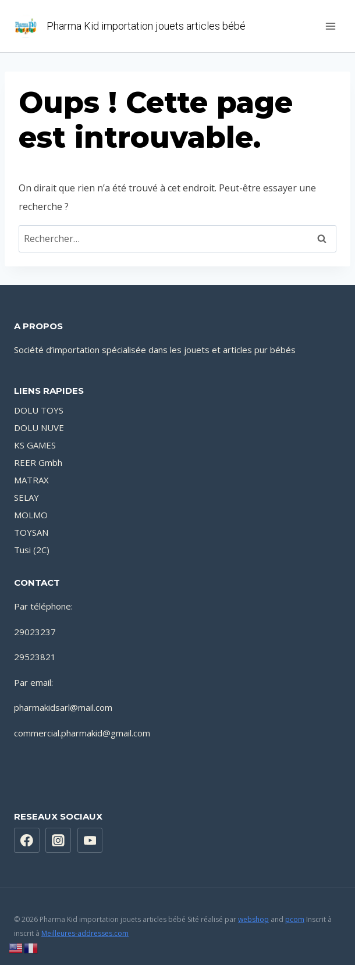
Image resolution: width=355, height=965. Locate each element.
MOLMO (31, 515)
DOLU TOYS (38, 410)
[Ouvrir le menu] (330, 26)
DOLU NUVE (39, 427)
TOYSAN (31, 532)
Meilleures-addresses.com (85, 933)
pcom (294, 919)
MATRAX (31, 480)
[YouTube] (90, 840)
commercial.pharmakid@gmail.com (82, 733)
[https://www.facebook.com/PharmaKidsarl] (27, 840)
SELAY (26, 497)
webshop (253, 919)
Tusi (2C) (31, 550)
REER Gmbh (38, 462)
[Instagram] (58, 840)
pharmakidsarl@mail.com (63, 707)
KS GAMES (35, 445)
